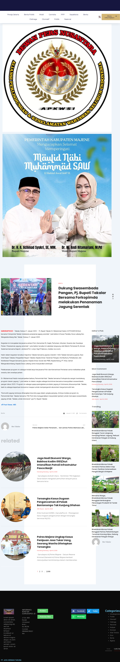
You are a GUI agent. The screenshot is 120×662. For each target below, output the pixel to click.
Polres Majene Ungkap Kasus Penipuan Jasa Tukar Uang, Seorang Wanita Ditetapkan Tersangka (55, 542)
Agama (112, 641)
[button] (100, 17)
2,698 (48, 571)
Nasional (67, 19)
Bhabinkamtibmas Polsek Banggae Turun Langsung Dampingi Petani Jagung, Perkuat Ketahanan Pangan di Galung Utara (105, 436)
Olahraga (33, 19)
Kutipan (112, 627)
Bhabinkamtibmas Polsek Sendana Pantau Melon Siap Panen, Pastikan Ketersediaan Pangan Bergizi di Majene (104, 468)
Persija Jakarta (13, 15)
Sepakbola (74, 15)
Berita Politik (29, 15)
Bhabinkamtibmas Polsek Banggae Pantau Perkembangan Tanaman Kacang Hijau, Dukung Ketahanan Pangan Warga (105, 533)
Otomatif (45, 19)
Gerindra (52, 15)
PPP (63, 15)
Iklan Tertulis (114, 633)
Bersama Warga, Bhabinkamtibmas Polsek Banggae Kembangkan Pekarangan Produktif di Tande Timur (104, 500)
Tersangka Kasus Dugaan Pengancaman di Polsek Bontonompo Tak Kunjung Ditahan (58, 502)
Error (111, 635)
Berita (85, 15)
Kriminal (113, 630)
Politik (56, 19)
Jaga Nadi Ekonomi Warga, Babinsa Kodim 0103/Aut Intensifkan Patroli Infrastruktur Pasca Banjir (57, 463)
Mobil (41, 15)
